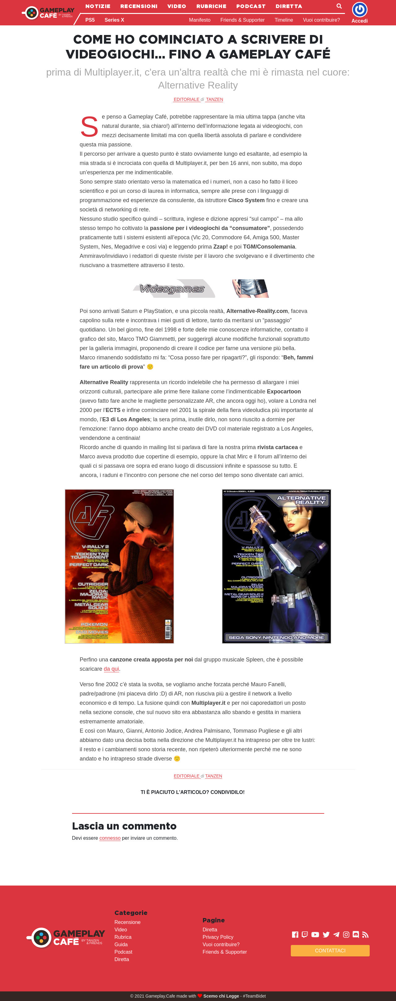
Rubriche (211, 6)
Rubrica (122, 937)
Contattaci (330, 950)
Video (177, 6)
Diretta (289, 6)
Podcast (251, 6)
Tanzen (214, 99)
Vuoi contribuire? (321, 20)
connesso (110, 838)
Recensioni (138, 6)
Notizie (97, 6)
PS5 (90, 20)
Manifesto (199, 20)
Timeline (284, 20)
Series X (114, 20)
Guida (121, 944)
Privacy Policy (218, 937)
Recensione (127, 922)
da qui (111, 669)
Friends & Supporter (242, 20)
